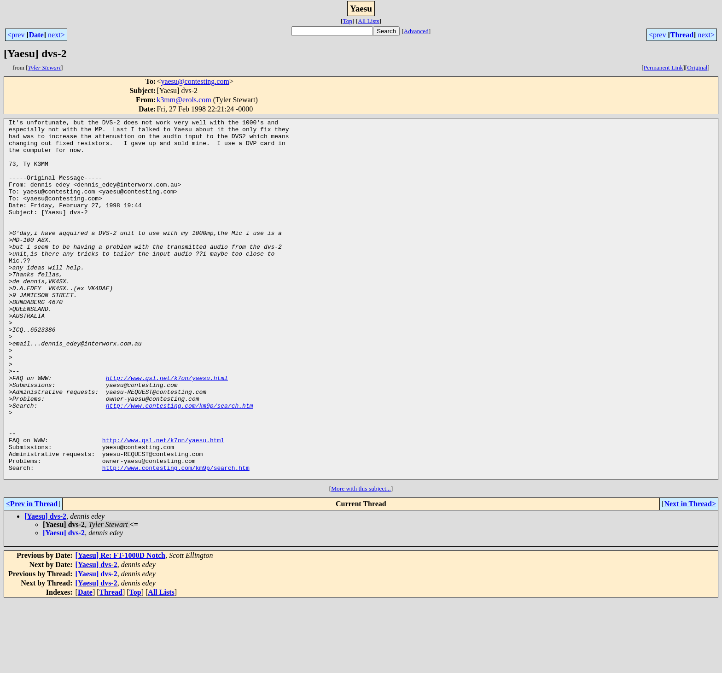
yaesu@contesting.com (195, 81)
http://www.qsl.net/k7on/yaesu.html (167, 430)
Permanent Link (663, 67)
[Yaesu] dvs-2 (45, 588)
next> (56, 35)
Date (36, 35)
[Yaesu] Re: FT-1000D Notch (120, 627)
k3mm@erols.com (184, 100)
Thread (681, 35)
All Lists (368, 21)
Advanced (416, 31)
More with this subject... (361, 560)
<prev (15, 35)
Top (347, 21)
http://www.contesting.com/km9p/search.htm (179, 463)
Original (697, 67)
